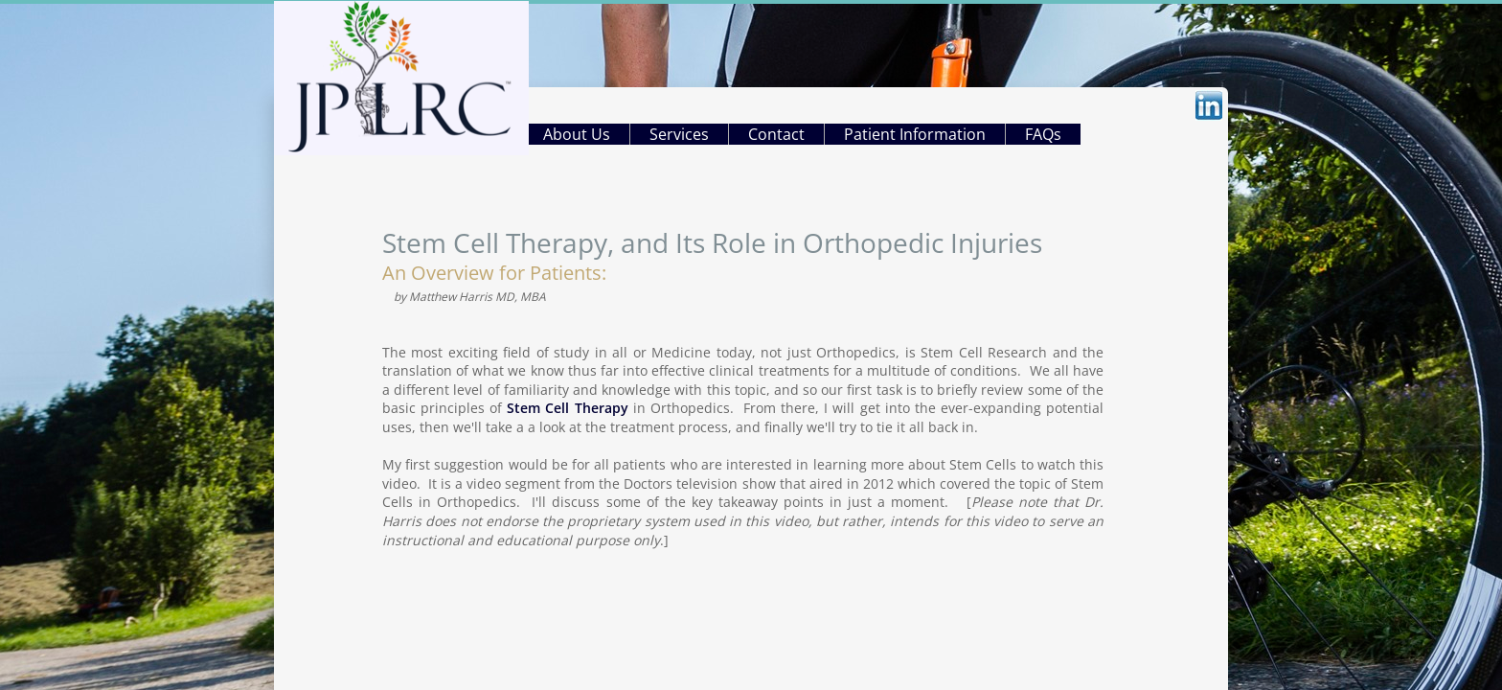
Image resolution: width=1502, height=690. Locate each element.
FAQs (1043, 134)
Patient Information (915, 134)
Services (679, 134)
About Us (576, 134)
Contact (776, 134)
